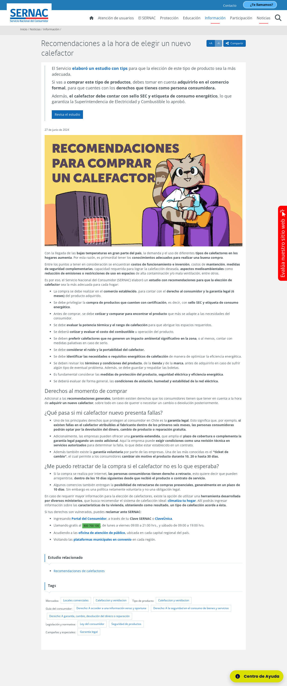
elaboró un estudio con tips (100, 68)
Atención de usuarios (116, 17)
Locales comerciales (76, 600)
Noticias (263, 17)
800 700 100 (91, 526)
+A (212, 43)
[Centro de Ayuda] (259, 676)
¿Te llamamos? (261, 4)
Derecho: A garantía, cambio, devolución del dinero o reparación (89, 616)
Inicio (23, 29)
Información (215, 17)
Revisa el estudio (67, 114)
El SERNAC (147, 17)
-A (219, 43)
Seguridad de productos (126, 624)
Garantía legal (89, 632)
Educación (191, 17)
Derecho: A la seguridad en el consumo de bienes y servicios (191, 608)
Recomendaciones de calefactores (79, 571)
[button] (278, 18)
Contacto (229, 5)
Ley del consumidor (92, 624)
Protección (169, 17)
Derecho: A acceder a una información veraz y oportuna (111, 608)
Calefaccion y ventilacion (111, 600)
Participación (241, 17)
